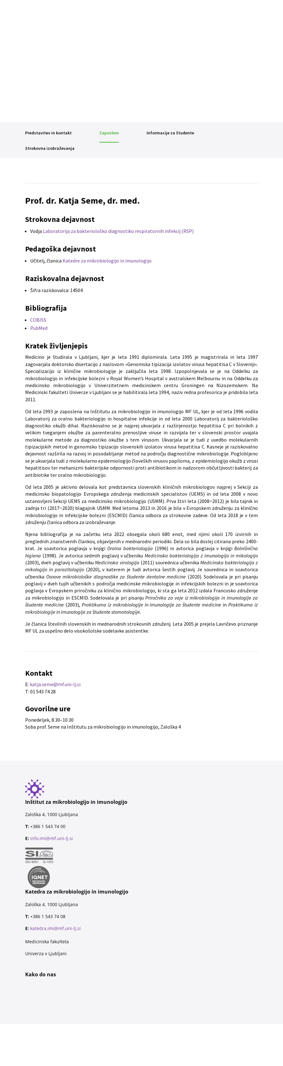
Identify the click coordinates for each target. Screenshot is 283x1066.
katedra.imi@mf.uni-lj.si (55, 928)
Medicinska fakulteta (47, 942)
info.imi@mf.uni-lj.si (51, 838)
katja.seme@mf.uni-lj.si (55, 684)
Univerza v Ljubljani (46, 953)
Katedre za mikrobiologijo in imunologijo (107, 260)
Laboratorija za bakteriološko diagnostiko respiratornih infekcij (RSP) (118, 231)
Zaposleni (109, 133)
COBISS (38, 320)
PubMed (38, 328)
